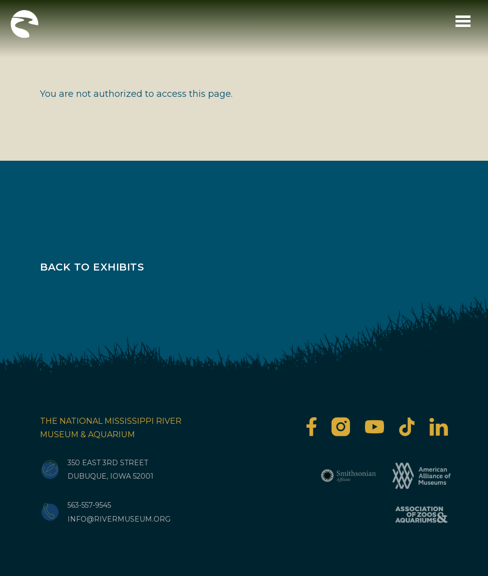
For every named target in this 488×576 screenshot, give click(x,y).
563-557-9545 (89, 505)
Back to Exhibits (92, 267)
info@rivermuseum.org (119, 519)
